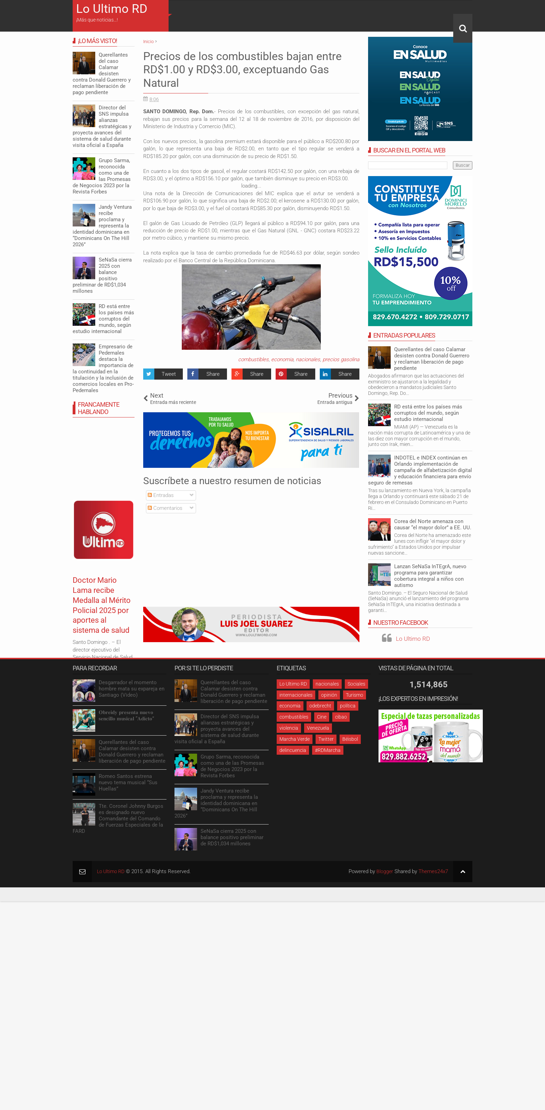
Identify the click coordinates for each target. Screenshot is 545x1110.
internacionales (295, 695)
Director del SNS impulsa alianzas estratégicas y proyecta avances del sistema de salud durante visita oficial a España (102, 126)
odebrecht (320, 706)
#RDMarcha (328, 750)
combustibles (253, 359)
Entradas (161, 495)
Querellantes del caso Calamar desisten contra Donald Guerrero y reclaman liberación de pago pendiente (432, 358)
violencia (288, 728)
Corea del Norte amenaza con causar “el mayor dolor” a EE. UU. (432, 524)
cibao (341, 717)
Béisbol (350, 739)
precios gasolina (341, 359)
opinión (329, 695)
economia (282, 359)
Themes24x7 (433, 871)
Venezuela (318, 728)
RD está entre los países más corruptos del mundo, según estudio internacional (428, 413)
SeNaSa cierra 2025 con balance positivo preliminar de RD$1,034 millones (102, 275)
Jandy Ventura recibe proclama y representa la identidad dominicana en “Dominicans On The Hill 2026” (102, 226)
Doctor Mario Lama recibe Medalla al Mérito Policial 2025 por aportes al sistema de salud (100, 615)
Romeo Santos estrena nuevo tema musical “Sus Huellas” (128, 782)
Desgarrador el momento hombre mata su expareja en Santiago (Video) (131, 688)
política (348, 706)
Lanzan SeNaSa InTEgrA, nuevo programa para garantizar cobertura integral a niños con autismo (430, 575)
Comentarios (165, 508)
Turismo (354, 695)
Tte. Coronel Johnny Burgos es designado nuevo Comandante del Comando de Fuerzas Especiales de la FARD (118, 818)
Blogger (384, 871)
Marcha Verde (294, 739)
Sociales (356, 684)
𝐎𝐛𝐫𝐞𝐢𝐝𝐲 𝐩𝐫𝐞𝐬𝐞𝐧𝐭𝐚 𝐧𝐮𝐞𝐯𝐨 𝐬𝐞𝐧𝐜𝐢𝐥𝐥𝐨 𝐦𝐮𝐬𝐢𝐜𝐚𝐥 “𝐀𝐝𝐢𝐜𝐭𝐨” (126, 715)
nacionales (308, 359)
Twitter (326, 739)
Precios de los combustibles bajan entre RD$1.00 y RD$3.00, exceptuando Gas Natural (242, 70)
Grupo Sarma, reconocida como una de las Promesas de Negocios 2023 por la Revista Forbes (102, 176)
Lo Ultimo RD (111, 9)
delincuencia (292, 750)
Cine (321, 717)
